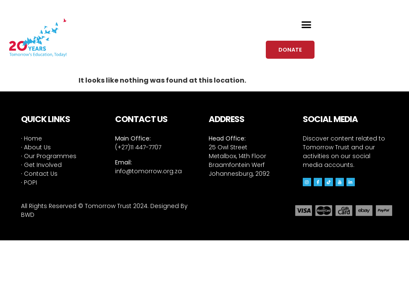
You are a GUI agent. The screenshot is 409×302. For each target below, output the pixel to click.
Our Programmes (48, 156)
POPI (29, 182)
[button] (307, 25)
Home (31, 138)
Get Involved (41, 165)
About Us (36, 147)
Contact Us (39, 173)
